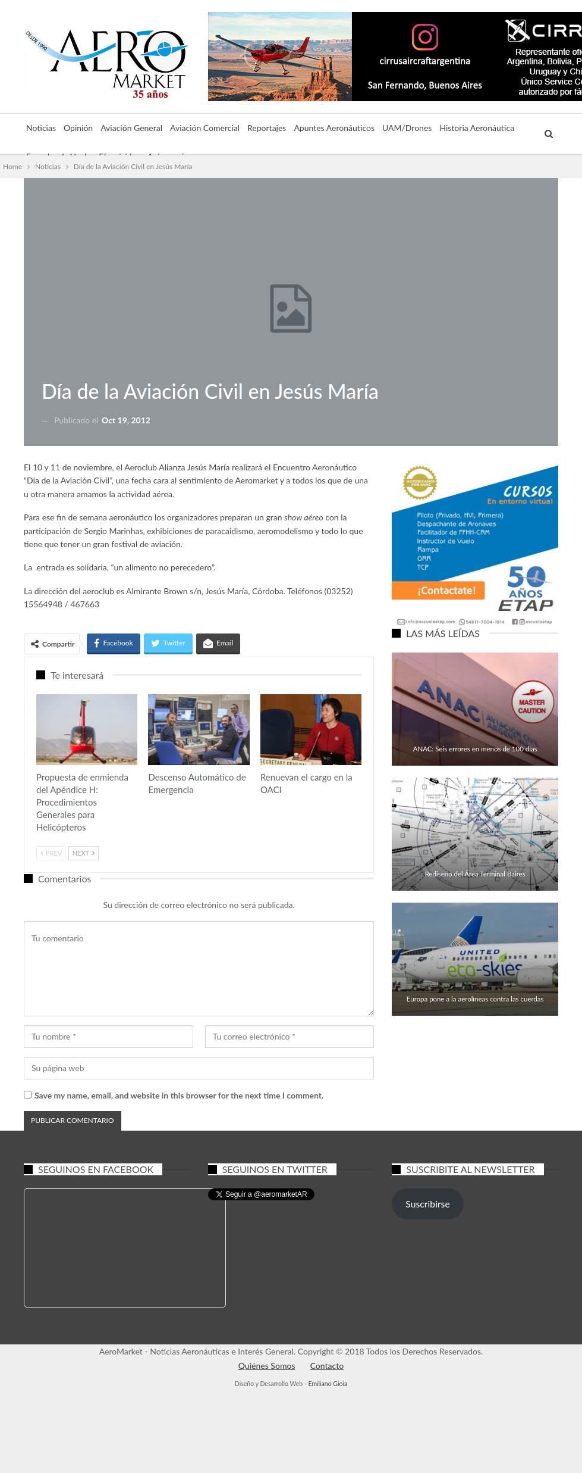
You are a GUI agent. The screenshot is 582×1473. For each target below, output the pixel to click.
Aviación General (131, 128)
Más (447, 128)
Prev (51, 853)
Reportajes (266, 128)
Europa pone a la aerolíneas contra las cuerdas (475, 999)
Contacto (327, 1365)
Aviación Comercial (205, 128)
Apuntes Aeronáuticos (334, 128)
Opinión (78, 128)
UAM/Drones (407, 128)
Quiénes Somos (266, 1365)
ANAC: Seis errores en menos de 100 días (475, 749)
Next (84, 853)
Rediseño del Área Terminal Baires (475, 874)
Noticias (41, 128)
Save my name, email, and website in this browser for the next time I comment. (178, 1095)
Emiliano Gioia (327, 1383)
